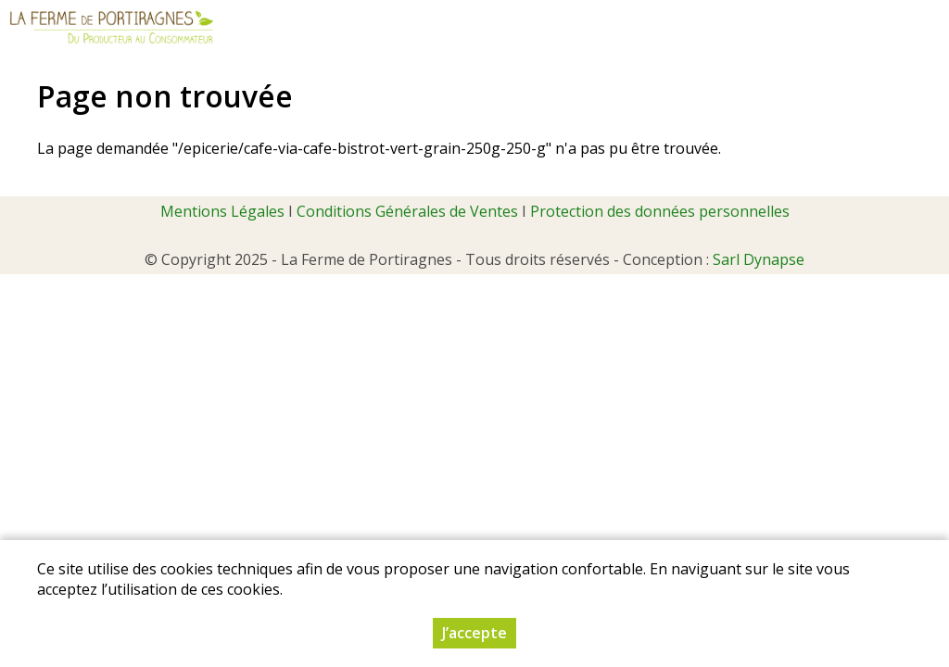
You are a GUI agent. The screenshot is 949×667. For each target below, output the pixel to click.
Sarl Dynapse (758, 259)
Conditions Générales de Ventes (407, 211)
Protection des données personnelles (660, 211)
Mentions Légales (222, 211)
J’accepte (474, 633)
